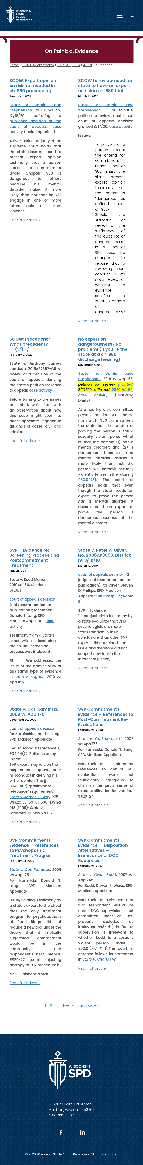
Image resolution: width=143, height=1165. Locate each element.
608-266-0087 (61, 1115)
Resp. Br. (113, 595)
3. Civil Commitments (38, 65)
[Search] (132, 15)
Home (14, 65)
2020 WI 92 (122, 389)
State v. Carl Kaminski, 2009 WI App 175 (34, 711)
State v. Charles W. (99, 959)
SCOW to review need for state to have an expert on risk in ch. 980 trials (105, 86)
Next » (68, 1005)
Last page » (88, 1005)
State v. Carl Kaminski (100, 738)
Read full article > (25, 219)
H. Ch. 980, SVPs (68, 65)
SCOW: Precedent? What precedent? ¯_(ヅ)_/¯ (30, 344)
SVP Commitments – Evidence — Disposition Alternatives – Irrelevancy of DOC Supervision (103, 850)
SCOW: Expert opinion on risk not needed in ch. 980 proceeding (33, 86)
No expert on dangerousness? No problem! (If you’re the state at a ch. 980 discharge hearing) (103, 349)
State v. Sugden (29, 676)
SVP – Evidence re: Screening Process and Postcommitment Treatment (34, 557)
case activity (120, 126)
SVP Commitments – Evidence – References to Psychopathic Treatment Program (34, 847)
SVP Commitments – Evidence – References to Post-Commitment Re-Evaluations (105, 716)
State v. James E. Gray (30, 796)
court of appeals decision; (33, 728)
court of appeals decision (33, 599)
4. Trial (87, 65)
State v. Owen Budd (97, 874)
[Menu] (120, 16)
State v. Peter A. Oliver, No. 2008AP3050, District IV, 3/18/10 (104, 555)
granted (125, 384)
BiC (101, 595)
